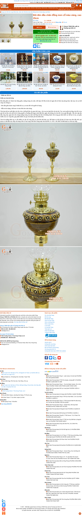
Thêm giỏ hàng (52, 27)
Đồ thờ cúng (10, 12)
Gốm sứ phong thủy (50, 322)
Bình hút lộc (45, 7)
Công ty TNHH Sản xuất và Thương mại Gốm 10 (12, 325)
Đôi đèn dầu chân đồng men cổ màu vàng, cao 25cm (37, 12)
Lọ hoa (67, 7)
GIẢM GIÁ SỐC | (62, 9)
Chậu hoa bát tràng (49, 330)
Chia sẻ (64, 22)
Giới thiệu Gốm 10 (56, 0)
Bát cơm (28, 7)
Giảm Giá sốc (49, 24)
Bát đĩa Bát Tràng (49, 318)
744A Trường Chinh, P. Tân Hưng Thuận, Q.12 (13, 391)
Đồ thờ (33, 7)
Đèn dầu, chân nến (18, 12)
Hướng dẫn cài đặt (45, 41)
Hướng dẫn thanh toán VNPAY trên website (55, 351)
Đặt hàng (39, 27)
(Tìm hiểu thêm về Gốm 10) (20, 322)
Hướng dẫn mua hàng (19, 0)
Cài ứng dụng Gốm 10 (50, 349)
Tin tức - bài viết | (71, 9)
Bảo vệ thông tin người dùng (44, 0)
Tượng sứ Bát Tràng (50, 332)
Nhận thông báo (77, 2)
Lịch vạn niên (79, 9)
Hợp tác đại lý (48, 342)
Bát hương (38, 7)
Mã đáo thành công (53, 7)
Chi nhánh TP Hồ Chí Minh (7, 334)
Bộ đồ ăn (23, 7)
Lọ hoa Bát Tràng (49, 327)
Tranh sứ (71, 7)
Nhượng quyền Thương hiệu (68, 0)
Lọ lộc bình (61, 7)
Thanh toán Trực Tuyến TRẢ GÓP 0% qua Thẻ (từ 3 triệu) (46, 31)
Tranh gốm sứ (48, 329)
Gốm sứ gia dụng (49, 323)
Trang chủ (3, 12)
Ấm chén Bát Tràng (49, 315)
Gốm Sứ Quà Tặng (49, 320)
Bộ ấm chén (17, 7)
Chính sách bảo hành (31, 0)
